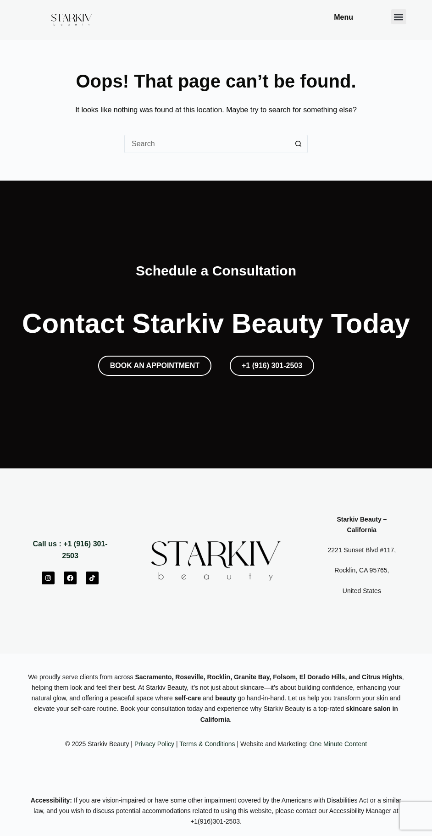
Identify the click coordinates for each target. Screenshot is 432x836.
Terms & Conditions (207, 744)
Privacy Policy (154, 744)
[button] (398, 16)
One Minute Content (338, 744)
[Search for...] (206, 144)
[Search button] (298, 144)
